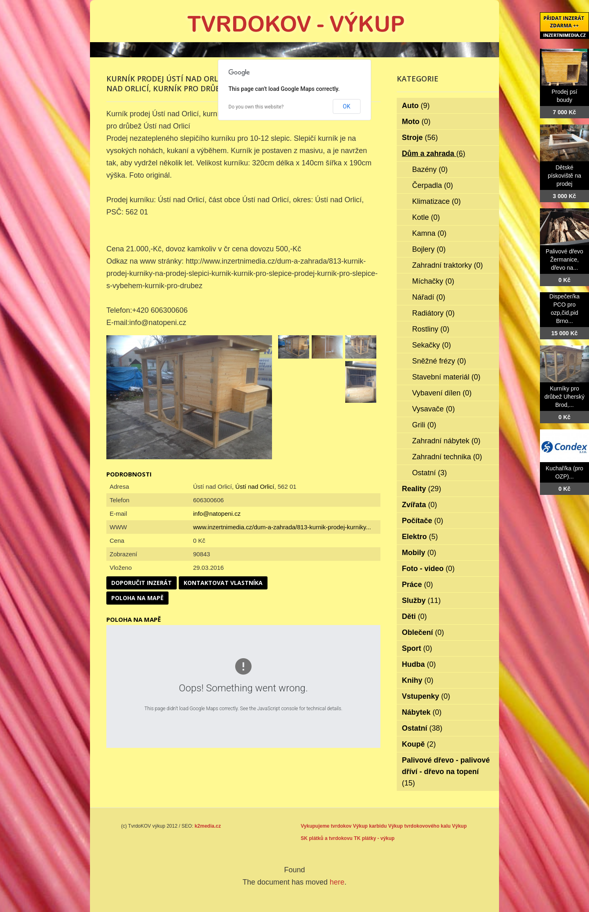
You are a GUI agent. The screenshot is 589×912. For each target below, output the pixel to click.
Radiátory (433, 313)
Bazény (430, 169)
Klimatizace (436, 201)
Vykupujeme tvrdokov (326, 826)
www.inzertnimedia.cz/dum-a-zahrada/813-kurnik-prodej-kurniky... (282, 527)
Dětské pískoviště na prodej (564, 175)
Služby (421, 600)
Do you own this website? (256, 107)
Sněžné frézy (439, 361)
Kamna (429, 233)
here (337, 882)
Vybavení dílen (442, 393)
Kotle (426, 217)
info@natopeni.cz (217, 513)
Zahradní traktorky (447, 265)
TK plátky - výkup (374, 838)
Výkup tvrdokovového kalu (419, 826)
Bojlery (429, 249)
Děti (414, 616)
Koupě (419, 744)
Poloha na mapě (137, 598)
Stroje (420, 137)
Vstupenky (426, 696)
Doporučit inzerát (141, 583)
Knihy (418, 680)
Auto (416, 106)
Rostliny (431, 329)
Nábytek (422, 712)
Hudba (419, 664)
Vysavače (433, 409)
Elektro (420, 537)
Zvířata (419, 505)
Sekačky (431, 345)
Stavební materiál (446, 377)
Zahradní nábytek (446, 441)
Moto (416, 121)
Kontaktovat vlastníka (223, 583)
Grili (424, 425)
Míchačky (433, 281)
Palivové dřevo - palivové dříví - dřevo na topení (446, 771)
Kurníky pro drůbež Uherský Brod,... (564, 396)
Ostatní (429, 473)
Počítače (422, 521)
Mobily (419, 553)
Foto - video (428, 568)
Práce (417, 584)
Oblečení (423, 632)
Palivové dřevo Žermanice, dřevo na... (564, 259)
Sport (417, 648)
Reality (421, 489)
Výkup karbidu (370, 826)
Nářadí (428, 297)
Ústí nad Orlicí (254, 486)
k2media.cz (208, 826)
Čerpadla (432, 185)
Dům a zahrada (433, 153)
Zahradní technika (447, 457)
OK (346, 106)
